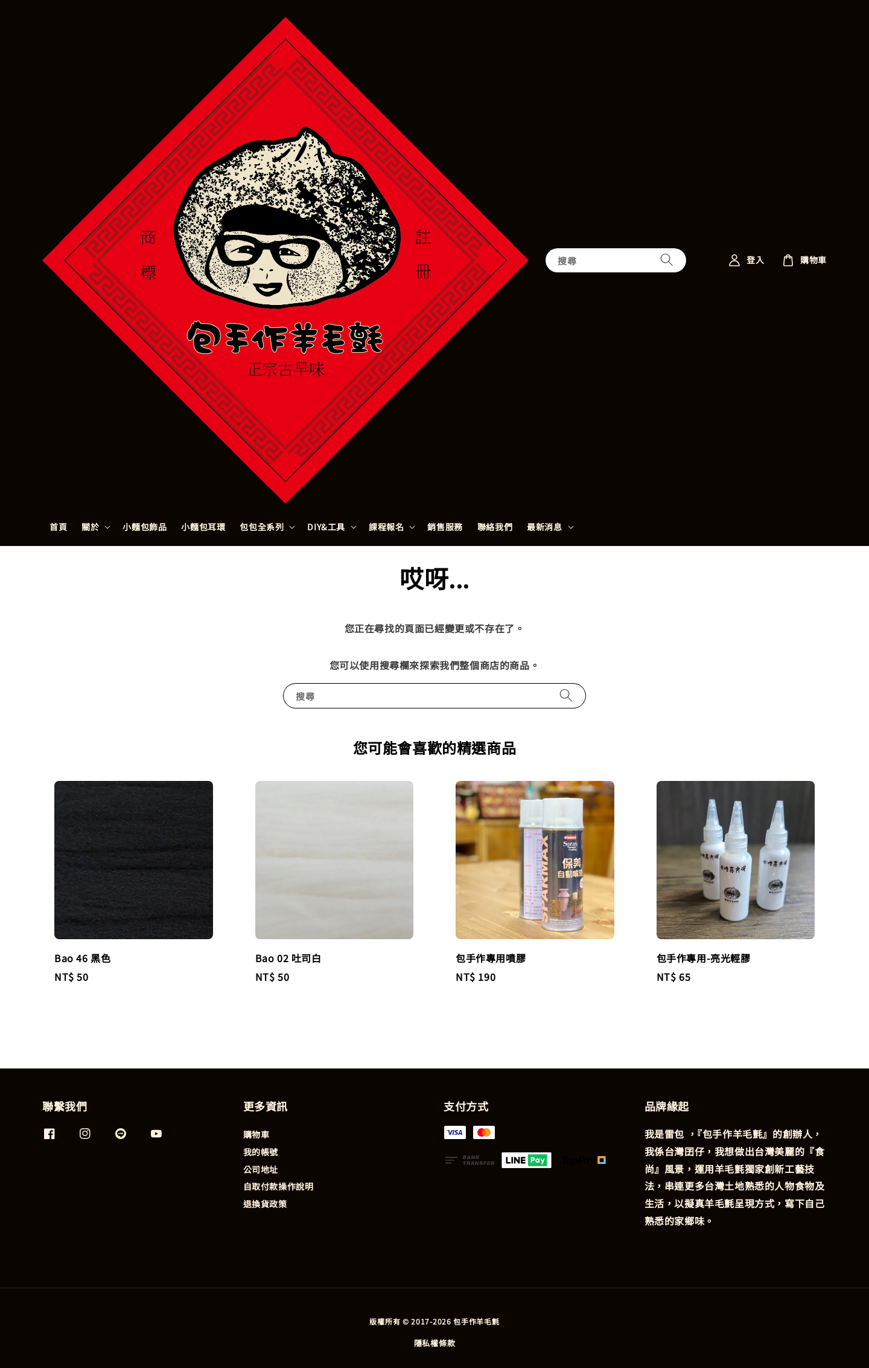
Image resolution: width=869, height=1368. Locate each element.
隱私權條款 (435, 1343)
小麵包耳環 (203, 527)
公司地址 (260, 1169)
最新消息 (544, 526)
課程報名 (386, 526)
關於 (90, 526)
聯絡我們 (494, 527)
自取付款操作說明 (278, 1186)
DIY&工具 (326, 526)
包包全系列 (262, 526)
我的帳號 (260, 1152)
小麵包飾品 (145, 527)
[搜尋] (667, 260)
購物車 (256, 1134)
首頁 (58, 527)
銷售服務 (444, 527)
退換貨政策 (265, 1204)
